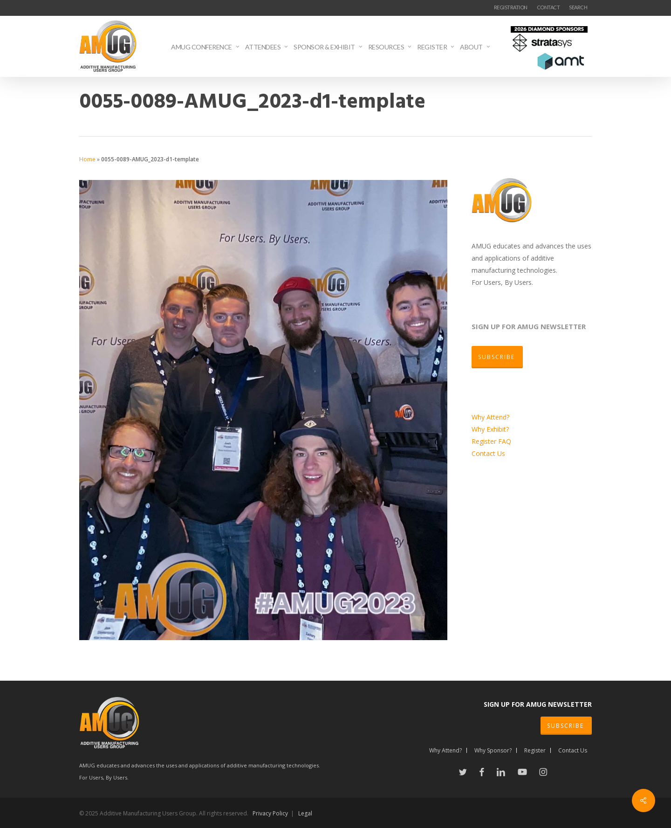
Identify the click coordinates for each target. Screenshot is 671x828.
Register (485, 441)
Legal (305, 813)
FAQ (504, 441)
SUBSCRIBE (565, 726)
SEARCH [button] (578, 7)
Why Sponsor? (493, 750)
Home (87, 159)
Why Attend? (490, 417)
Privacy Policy (270, 813)
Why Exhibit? (490, 429)
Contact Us (488, 453)
